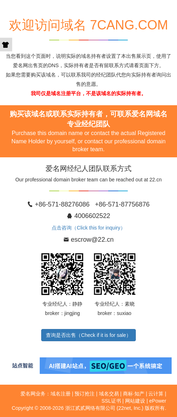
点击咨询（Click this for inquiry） (88, 228)
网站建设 (135, 401)
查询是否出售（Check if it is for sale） (88, 335)
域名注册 (61, 394)
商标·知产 (133, 394)
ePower (157, 401)
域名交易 (109, 394)
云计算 (155, 394)
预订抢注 (85, 394)
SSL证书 (111, 401)
